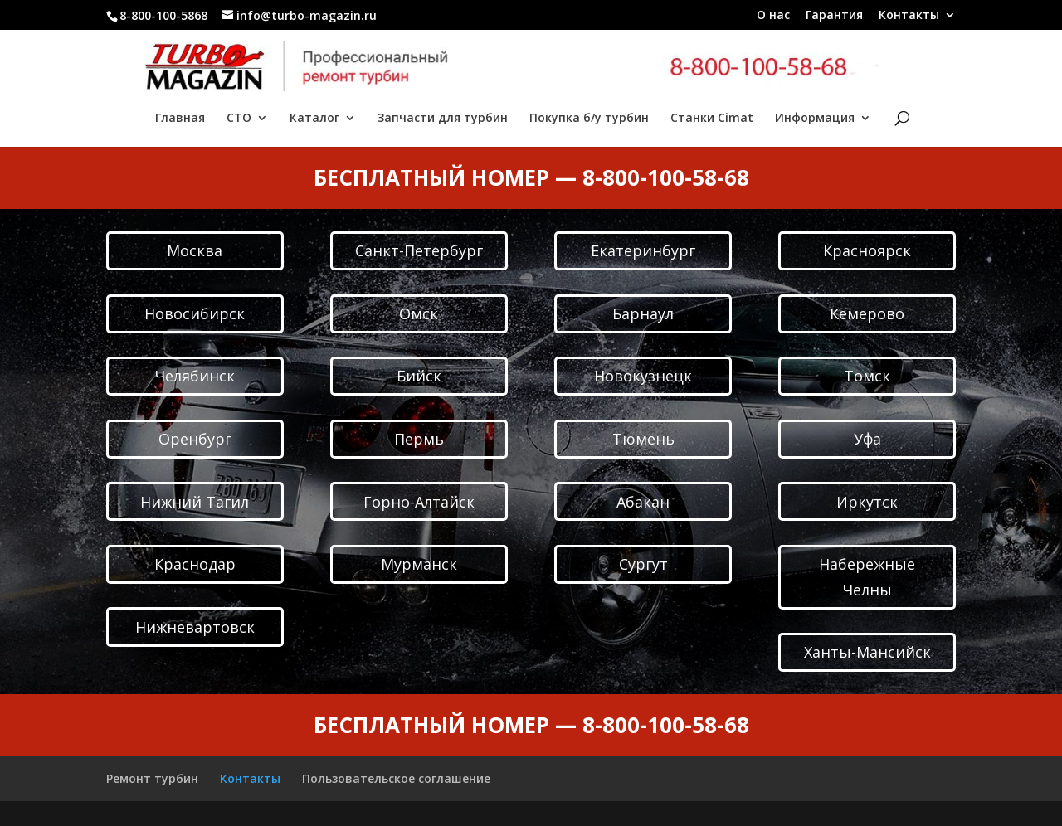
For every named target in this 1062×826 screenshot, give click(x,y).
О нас (773, 15)
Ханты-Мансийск (867, 652)
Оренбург (194, 439)
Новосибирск (194, 313)
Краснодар (195, 564)
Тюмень (643, 439)
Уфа (867, 439)
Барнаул (643, 313)
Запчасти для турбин (443, 118)
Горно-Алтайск (419, 502)
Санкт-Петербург (419, 250)
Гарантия (834, 15)
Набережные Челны (867, 577)
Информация (815, 118)
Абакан (643, 502)
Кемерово (867, 313)
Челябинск (195, 376)
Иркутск (867, 502)
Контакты (909, 15)
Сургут (643, 564)
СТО (239, 118)
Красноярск (867, 250)
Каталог (314, 118)
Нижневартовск (195, 627)
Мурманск (419, 564)
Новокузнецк (643, 376)
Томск (867, 376)
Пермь (419, 439)
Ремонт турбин (152, 778)
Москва (194, 250)
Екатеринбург (643, 250)
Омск (418, 313)
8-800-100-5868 (163, 15)
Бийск (419, 376)
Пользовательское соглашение (396, 778)
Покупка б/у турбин (589, 118)
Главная (180, 118)
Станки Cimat (711, 118)
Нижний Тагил (194, 502)
